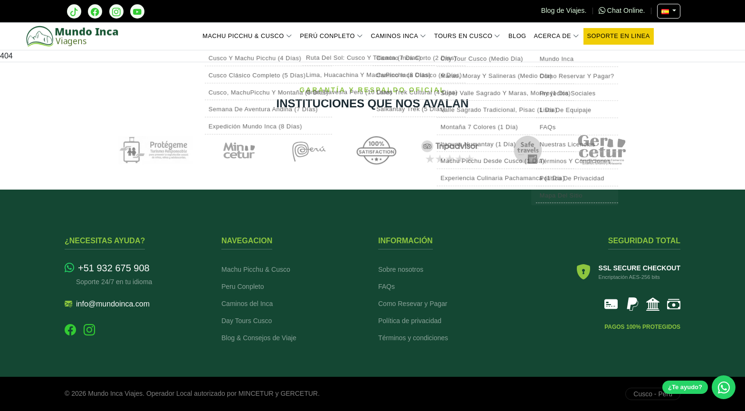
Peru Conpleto (242, 286)
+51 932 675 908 (107, 268)
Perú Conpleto (331, 36)
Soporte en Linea (618, 35)
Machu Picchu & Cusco (247, 36)
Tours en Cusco (467, 36)
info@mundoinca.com (107, 304)
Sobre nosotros (400, 269)
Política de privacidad (409, 321)
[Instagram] (116, 11)
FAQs (386, 286)
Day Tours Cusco (246, 321)
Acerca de (557, 36)
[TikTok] (74, 11)
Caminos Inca (398, 36)
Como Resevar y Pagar (413, 303)
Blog (517, 35)
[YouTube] (137, 11)
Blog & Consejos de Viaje (258, 338)
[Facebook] (95, 11)
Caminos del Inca (247, 303)
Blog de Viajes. (565, 10)
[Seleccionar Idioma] (668, 11)
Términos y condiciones (413, 338)
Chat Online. (623, 10)
